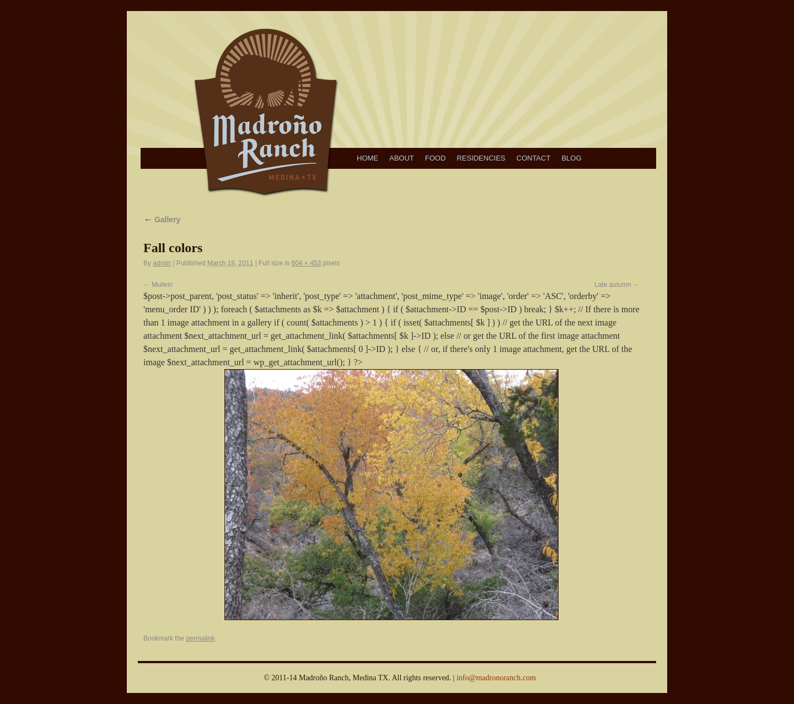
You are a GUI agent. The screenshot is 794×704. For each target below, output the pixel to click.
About (401, 158)
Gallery (161, 219)
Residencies (481, 158)
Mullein (162, 285)
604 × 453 (306, 263)
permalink (200, 638)
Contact (534, 158)
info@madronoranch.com (496, 678)
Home (367, 158)
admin (162, 263)
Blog (571, 158)
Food (435, 158)
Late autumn (612, 285)
